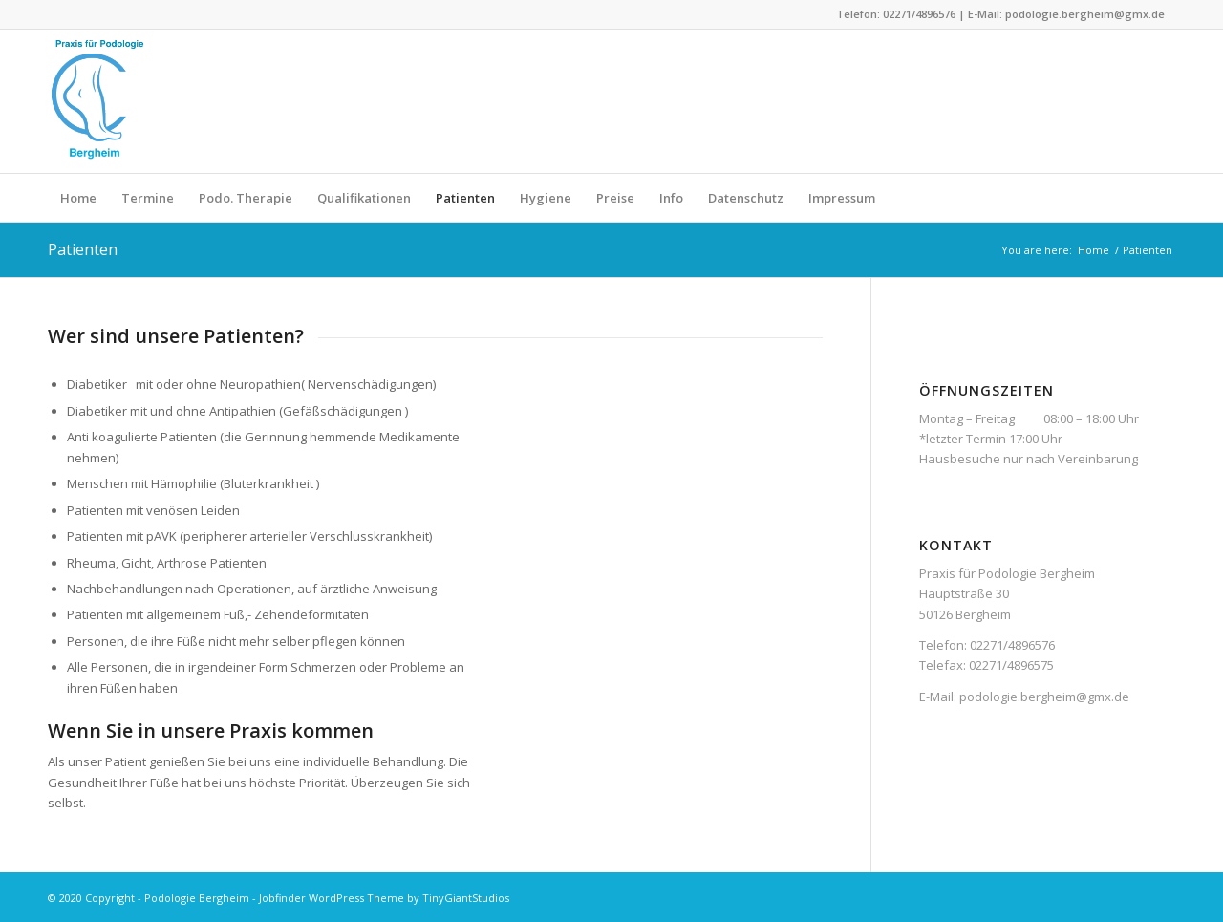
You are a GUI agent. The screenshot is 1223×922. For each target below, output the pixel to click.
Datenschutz (745, 197)
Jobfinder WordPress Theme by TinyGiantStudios (384, 897)
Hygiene (545, 197)
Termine (147, 197)
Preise (615, 197)
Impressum (841, 197)
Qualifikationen (364, 197)
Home (78, 197)
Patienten (465, 197)
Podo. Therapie (245, 197)
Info (671, 197)
